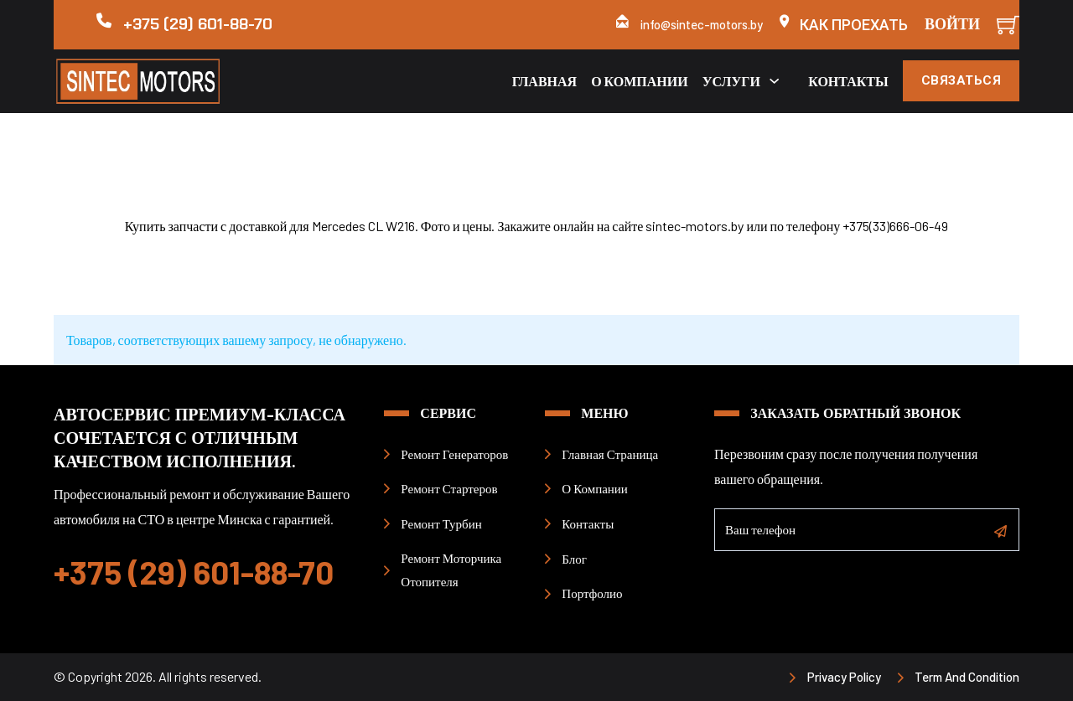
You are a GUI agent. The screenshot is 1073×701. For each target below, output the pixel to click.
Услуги (730, 81)
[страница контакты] (582, 523)
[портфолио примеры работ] (587, 593)
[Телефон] (866, 532)
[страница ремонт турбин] (436, 523)
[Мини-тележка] (1008, 24)
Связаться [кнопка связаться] (961, 80)
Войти (952, 24)
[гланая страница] (604, 453)
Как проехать (854, 25)
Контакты (848, 81)
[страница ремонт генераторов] (449, 453)
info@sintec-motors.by (701, 24)
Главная (543, 81)
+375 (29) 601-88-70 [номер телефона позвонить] (194, 571)
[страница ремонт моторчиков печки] (459, 570)
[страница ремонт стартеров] (444, 488)
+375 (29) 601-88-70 (197, 24)
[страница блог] (569, 558)
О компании (639, 81)
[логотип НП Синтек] (168, 81)
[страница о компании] (589, 488)
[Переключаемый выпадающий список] (774, 80)
